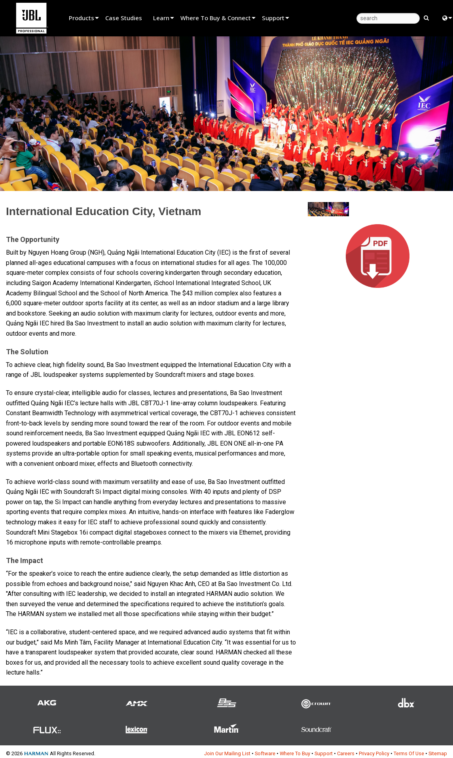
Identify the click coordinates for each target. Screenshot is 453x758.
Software (265, 753)
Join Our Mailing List (227, 753)
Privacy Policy (374, 753)
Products (81, 18)
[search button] (426, 17)
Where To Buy (295, 753)
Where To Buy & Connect (215, 18)
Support (273, 18)
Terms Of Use (409, 753)
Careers (345, 753)
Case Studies (123, 18)
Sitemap (437, 753)
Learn (161, 18)
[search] (388, 18)
